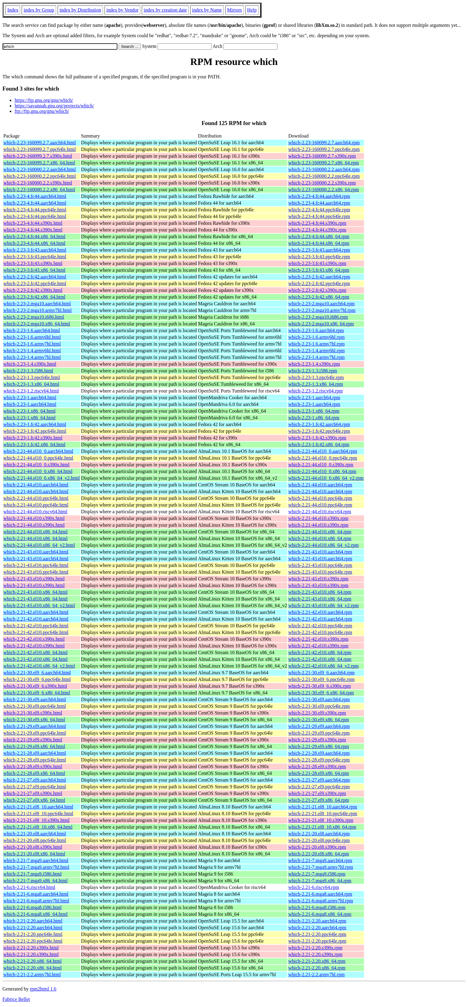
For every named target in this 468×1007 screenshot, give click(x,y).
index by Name (207, 10)
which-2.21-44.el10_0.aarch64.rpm (322, 451)
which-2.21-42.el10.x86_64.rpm (319, 652)
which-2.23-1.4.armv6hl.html (32, 350)
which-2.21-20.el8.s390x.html (32, 847)
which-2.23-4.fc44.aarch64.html (34, 196)
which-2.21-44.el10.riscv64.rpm (319, 511)
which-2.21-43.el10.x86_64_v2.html (39, 605)
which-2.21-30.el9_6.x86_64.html (36, 692)
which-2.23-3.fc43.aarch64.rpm (319, 250)
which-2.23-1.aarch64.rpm (314, 397)
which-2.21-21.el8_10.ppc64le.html (38, 813)
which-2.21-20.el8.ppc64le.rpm (319, 840)
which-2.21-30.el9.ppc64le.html (34, 706)
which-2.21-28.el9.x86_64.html (34, 773)
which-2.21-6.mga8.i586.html (32, 907)
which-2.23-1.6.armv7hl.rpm (316, 343)
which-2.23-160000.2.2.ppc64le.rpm (323, 176)
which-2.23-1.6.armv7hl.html (32, 343)
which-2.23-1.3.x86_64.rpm (315, 384)
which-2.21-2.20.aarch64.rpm (317, 920)
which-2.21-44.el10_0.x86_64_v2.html (41, 478)
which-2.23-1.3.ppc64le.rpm (316, 377)
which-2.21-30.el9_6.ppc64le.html (37, 679)
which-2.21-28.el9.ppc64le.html (34, 759)
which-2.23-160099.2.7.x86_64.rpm (323, 162)
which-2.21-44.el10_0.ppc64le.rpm (322, 457)
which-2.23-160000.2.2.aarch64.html (39, 169)
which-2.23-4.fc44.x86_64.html (34, 236)
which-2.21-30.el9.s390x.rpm (317, 712)
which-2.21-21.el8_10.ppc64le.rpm (322, 813)
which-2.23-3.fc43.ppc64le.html (34, 256)
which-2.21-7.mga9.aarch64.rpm (320, 860)
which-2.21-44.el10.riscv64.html (35, 511)
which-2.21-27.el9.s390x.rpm (317, 793)
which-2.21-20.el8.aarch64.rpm (319, 833)
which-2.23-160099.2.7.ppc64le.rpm (323, 149)
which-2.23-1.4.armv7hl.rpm (316, 357)
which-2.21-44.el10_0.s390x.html (36, 464)
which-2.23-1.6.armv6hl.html (32, 337)
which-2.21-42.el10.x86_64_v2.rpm (323, 665)
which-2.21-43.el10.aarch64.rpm (320, 551)
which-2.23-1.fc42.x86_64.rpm (318, 444)
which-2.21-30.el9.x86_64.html (34, 719)
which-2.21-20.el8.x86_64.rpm (318, 853)
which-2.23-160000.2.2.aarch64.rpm (323, 169)
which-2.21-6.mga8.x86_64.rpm (319, 914)
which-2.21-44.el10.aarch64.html (35, 484)
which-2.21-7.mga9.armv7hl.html (36, 867)
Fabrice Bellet (16, 999)
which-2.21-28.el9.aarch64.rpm (319, 753)
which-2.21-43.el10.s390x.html (34, 578)
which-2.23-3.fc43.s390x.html (33, 263)
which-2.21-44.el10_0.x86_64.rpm (322, 471)
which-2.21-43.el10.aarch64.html (35, 551)
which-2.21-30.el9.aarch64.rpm (319, 699)
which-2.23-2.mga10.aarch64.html (37, 303)
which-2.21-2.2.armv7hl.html (32, 974)
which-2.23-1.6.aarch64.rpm (316, 330)
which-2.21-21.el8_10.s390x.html (36, 820)
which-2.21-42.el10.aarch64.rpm (320, 612)
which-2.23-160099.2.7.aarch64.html (39, 142)
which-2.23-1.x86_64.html (29, 411)
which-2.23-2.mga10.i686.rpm (318, 317)
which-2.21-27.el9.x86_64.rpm (318, 800)
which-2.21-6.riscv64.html (29, 887)
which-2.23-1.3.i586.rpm (312, 370)
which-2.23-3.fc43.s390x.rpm (317, 263)
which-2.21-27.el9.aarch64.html (34, 780)
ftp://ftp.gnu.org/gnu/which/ (42, 111)
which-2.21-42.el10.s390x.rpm (318, 639)
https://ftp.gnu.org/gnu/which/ (44, 100)
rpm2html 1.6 (43, 988)
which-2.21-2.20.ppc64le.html (33, 934)
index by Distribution (80, 10)
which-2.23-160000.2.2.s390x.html (37, 182)
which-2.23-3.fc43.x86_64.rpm (318, 270)
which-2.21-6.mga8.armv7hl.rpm (320, 900)
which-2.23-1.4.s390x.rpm (314, 364)
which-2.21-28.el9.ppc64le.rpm (319, 759)
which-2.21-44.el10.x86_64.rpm (319, 531)
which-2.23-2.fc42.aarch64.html (34, 276)
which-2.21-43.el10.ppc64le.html (35, 565)
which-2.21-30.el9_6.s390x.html (35, 686)
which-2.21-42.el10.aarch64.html (35, 612)
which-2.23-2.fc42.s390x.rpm (317, 290)
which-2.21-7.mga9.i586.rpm (316, 873)
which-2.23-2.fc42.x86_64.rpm (318, 296)
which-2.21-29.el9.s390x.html (32, 739)
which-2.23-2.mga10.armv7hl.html (37, 310)
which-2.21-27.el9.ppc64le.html (34, 786)
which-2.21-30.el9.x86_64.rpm (318, 719)
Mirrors (234, 10)
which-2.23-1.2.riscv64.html (31, 390)
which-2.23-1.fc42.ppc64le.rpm (319, 431)
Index (12, 10)
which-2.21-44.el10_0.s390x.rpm (320, 464)
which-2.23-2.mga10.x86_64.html (36, 323)
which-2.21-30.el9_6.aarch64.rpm (321, 672)
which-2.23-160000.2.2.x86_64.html (39, 189)
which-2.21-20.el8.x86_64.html (34, 853)
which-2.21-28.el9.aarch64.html (34, 753)
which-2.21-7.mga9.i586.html (32, 873)
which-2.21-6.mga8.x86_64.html (35, 914)
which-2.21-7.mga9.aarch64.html (35, 860)
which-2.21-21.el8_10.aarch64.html (38, 806)
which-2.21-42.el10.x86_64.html (35, 652)
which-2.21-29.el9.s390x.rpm (317, 739)
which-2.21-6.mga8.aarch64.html (35, 894)
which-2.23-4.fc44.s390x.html (33, 223)
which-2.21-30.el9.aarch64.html (34, 699)
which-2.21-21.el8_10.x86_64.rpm (322, 827)
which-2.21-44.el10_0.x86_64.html (38, 471)
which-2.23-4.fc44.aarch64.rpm (319, 196)
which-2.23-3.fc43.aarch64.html (34, 250)
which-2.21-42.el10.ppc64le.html (35, 625)
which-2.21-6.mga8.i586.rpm (316, 907)
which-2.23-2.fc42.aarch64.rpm (319, 276)
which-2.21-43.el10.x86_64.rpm (319, 592)
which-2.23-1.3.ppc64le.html (31, 377)
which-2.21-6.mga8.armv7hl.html (36, 900)
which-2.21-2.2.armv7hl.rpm (316, 974)
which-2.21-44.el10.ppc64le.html (35, 498)
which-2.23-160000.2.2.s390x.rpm (322, 182)
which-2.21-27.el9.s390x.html (32, 793)
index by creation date (165, 10)
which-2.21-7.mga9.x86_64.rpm (319, 880)
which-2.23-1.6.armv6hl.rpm (316, 337)
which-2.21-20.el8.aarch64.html (34, 833)
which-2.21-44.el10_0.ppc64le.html (38, 457)
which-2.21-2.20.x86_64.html (32, 961)
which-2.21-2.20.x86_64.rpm (316, 961)
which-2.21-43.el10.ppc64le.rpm (320, 565)
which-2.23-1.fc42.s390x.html (33, 437)
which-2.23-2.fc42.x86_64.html (34, 296)
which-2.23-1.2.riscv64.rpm (315, 390)
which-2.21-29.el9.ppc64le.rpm (319, 733)
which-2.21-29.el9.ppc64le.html (34, 733)
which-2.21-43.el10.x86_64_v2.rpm (323, 605)
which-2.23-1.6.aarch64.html (31, 330)
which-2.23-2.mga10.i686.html (33, 317)
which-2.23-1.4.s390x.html (29, 364)
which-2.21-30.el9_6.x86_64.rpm (321, 692)
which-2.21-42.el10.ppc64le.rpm (320, 625)
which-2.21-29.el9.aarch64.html (34, 726)
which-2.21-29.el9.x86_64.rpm (318, 746)
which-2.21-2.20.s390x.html (31, 947)
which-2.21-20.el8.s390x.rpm (317, 847)
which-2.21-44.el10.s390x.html (34, 518)
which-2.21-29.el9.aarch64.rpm (319, 726)
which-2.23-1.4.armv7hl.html (32, 357)
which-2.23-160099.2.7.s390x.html (37, 156)
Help (252, 10)
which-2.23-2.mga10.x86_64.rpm (321, 323)
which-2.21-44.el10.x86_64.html (35, 531)
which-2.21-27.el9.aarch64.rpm (319, 780)
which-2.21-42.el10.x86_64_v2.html (39, 665)
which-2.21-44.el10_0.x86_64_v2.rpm (325, 478)
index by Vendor (122, 10)
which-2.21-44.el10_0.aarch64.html (38, 451)
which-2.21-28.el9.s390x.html (32, 766)
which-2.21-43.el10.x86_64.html (35, 592)
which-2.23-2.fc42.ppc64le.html (34, 283)
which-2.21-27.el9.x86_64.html (34, 800)
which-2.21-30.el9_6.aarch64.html (37, 672)
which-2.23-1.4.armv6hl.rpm (316, 350)
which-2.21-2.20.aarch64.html (33, 920)
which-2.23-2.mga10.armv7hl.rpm (321, 310)
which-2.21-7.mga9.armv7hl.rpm (320, 867)
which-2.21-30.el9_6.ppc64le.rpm (321, 679)
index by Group (38, 10)
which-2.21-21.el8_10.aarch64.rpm (322, 806)
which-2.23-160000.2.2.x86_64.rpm (323, 189)
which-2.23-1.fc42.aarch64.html (34, 424)
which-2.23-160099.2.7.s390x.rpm (322, 156)
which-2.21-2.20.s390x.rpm (315, 947)
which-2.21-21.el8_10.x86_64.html (38, 827)
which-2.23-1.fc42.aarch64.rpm (319, 424)
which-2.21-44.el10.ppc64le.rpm (320, 498)
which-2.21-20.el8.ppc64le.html (34, 840)
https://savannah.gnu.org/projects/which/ (54, 105)
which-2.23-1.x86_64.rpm (313, 411)
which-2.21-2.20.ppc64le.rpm (317, 934)
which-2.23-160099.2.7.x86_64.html (39, 162)
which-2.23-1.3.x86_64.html (31, 384)
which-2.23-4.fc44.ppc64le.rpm (319, 209)
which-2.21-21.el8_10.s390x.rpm (320, 820)
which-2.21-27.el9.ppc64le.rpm (319, 786)
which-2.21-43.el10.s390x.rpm (318, 578)
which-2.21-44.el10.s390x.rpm (318, 518)
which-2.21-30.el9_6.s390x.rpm (319, 686)
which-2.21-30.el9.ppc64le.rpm (319, 706)
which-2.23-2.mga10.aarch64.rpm (321, 303)
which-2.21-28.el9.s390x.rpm (317, 766)
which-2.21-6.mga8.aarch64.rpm (320, 894)
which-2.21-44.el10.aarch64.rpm (320, 484)
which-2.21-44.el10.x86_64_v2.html (39, 545)
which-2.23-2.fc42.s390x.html (33, 290)
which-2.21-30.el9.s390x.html (32, 712)
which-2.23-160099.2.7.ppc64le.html (39, 149)
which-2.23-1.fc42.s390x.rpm (317, 437)
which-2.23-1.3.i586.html (28, 370)
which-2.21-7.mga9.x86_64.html (35, 880)
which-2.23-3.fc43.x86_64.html (34, 270)
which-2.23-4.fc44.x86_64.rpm (318, 236)
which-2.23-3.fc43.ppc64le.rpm (319, 256)
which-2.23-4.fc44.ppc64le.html (34, 209)
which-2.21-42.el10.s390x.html (34, 639)
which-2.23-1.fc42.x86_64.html (34, 444)
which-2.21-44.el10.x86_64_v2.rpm (323, 545)
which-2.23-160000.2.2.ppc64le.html (39, 176)
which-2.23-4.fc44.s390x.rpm (317, 223)
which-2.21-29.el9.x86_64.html (34, 746)
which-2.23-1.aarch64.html (29, 397)
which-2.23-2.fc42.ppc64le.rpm (319, 283)
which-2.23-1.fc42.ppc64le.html (34, 431)
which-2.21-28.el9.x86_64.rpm (318, 773)
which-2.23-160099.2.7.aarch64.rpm (323, 142)
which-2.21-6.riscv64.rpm (313, 887)
